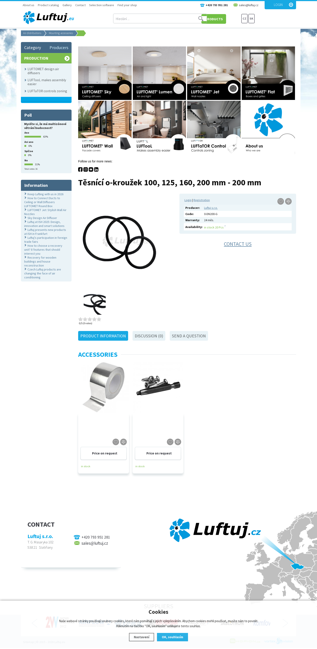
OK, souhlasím (172, 637)
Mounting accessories (61, 33)
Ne (26, 160)
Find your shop (127, 5)
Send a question (189, 335)
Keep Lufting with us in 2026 (45, 194)
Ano (26, 132)
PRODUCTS (224, 19)
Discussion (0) (149, 335)
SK (251, 19)
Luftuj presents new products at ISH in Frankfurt (45, 232)
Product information (103, 335)
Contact (80, 5)
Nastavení (141, 637)
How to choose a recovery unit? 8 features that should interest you (43, 250)
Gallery (67, 5)
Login (278, 4)
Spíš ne (28, 151)
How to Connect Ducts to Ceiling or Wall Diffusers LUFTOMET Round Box (42, 202)
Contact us (238, 244)
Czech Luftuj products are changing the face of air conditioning (42, 273)
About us (28, 5)
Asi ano (28, 141)
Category (32, 47)
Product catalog (48, 5)
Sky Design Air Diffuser (42, 218)
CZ (244, 19)
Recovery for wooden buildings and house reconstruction (40, 261)
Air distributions (32, 33)
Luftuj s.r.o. (211, 208)
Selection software (101, 5)
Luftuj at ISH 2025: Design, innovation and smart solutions (44, 224)
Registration (202, 200)
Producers (59, 47)
